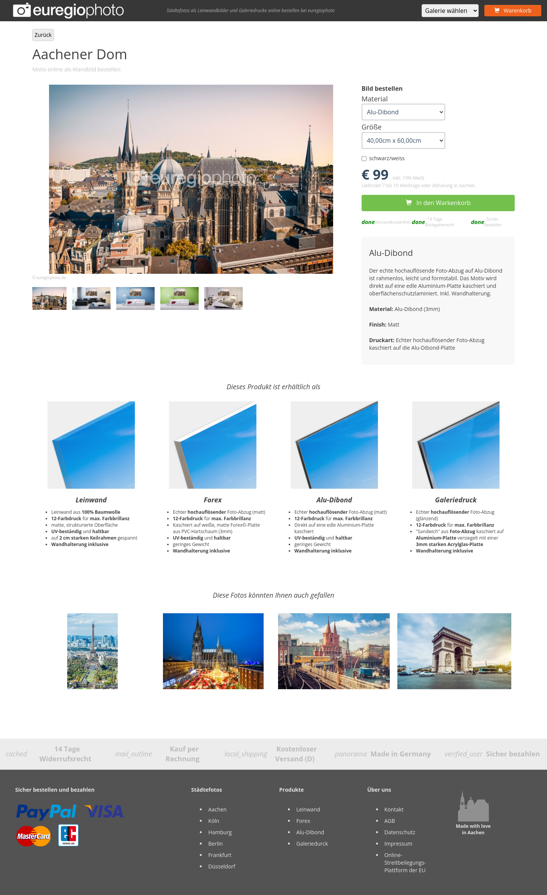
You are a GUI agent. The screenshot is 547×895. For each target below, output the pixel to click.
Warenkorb (512, 10)
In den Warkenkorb (438, 203)
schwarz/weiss (383, 158)
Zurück (43, 34)
